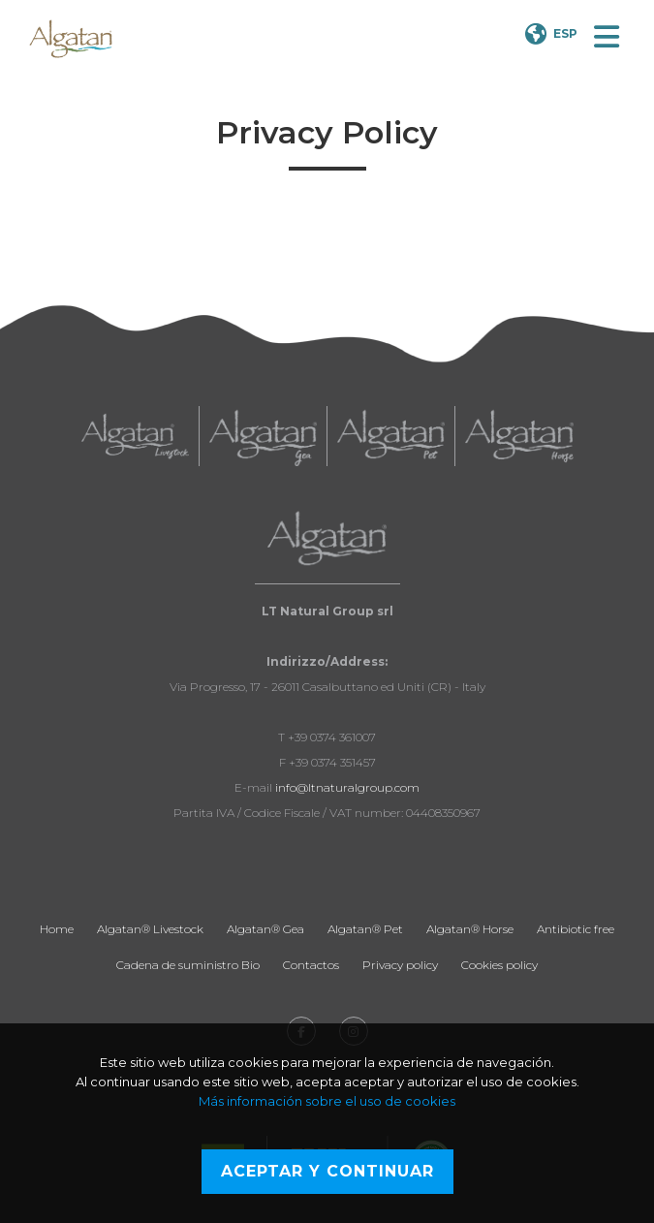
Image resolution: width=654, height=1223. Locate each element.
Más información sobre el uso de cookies (327, 1101)
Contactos (311, 964)
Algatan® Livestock (150, 929)
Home (57, 929)
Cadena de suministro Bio (188, 964)
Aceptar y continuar (327, 1171)
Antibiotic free (575, 929)
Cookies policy (499, 964)
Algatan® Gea (265, 929)
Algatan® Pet (365, 929)
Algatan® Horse (470, 929)
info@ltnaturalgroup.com (347, 787)
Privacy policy (400, 964)
